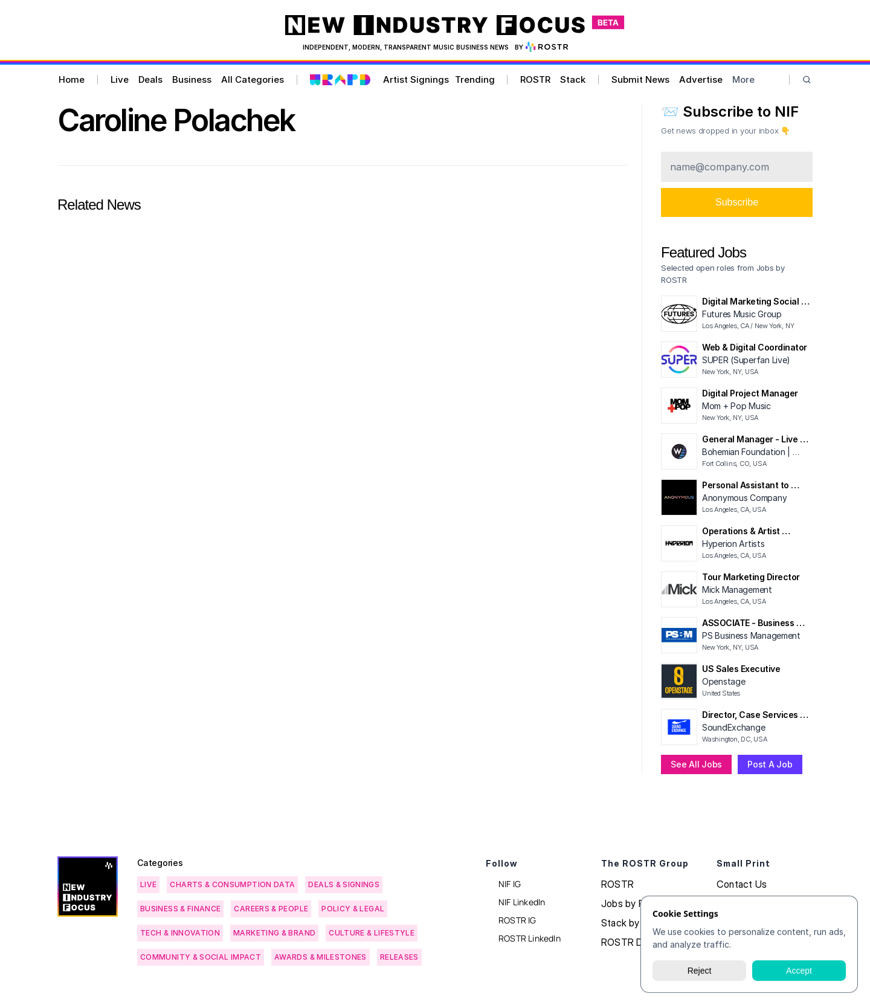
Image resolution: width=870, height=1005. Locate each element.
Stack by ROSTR (638, 923)
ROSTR (535, 79)
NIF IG (509, 884)
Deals (150, 79)
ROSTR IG (517, 920)
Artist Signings (416, 79)
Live (120, 79)
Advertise (701, 79)
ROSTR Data (629, 942)
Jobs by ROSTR (636, 903)
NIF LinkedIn (521, 902)
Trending (475, 79)
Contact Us (742, 884)
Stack (572, 79)
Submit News (640, 79)
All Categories (252, 79)
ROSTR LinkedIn (529, 938)
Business (191, 79)
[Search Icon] (806, 80)
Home (72, 79)
